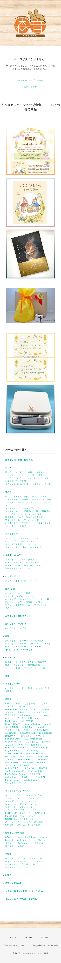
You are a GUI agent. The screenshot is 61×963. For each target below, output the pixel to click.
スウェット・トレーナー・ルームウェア (24, 641)
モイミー (22, 798)
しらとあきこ (31, 742)
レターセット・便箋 (41, 499)
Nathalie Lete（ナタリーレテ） (20, 819)
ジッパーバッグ (31, 520)
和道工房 (43, 768)
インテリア (10, 657)
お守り (39, 602)
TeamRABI (41, 777)
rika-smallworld (13, 739)
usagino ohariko (13, 742)
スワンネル (40, 813)
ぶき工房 (9, 706)
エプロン (36, 484)
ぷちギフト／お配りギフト (18, 616)
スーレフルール (12, 822)
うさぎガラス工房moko (27, 837)
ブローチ (32, 544)
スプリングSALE (13, 883)
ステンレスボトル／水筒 (16, 484)
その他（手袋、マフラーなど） (20, 649)
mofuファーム (43, 756)
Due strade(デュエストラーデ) (20, 709)
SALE (8, 875)
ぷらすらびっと (27, 715)
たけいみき (44, 715)
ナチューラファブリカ (15, 810)
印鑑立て (19, 605)
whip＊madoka (35, 771)
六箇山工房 (34, 774)
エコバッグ (20, 581)
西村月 (21, 718)
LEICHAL (22, 706)
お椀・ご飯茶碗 (35, 472)
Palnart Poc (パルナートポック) (20, 816)
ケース (8, 593)
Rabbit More (11, 721)
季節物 (8, 854)
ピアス (35, 538)
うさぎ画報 (44, 709)
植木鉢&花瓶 (34, 665)
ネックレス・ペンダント (16, 538)
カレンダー (10, 526)
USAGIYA (22, 745)
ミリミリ (9, 798)
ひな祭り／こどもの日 (15, 861)
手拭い (39, 565)
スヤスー (34, 804)
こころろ (9, 745)
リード (21, 688)
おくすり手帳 (11, 523)
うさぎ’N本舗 (11, 727)
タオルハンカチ (12, 565)
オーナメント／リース (34, 668)
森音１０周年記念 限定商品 (19, 460)
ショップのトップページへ (30, 80)
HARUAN (9, 748)
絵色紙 (25, 499)
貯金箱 (8, 662)
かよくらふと (26, 756)
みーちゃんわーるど (29, 765)
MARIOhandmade (33, 739)
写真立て (42, 662)
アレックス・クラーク (15, 783)
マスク (8, 605)
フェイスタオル (27, 560)
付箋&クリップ (43, 523)
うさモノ (9, 712)
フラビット (10, 807)
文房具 (8, 492)
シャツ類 (9, 644)
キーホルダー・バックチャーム (20, 599)
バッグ (8, 581)
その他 (48, 484)
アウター (34, 644)
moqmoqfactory (32, 724)
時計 (41, 599)
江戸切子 (9, 846)
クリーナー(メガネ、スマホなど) (20, 596)
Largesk (40, 727)
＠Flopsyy (28, 762)
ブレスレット (11, 547)
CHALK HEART (13, 724)
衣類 (7, 636)
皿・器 (8, 472)
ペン (7, 496)
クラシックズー (12, 795)
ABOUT (28, 938)
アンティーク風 (12, 668)
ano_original (45, 733)
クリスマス (10, 867)
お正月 (32, 858)
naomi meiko (25, 759)
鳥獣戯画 (38, 822)
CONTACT (46, 938)
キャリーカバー (43, 688)
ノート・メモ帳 (20, 496)
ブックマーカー (12, 511)
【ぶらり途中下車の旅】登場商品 (21, 899)
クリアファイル (39, 496)
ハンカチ (28, 565)
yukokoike (42, 759)
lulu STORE (28, 721)
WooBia (9, 825)
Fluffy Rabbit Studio (15, 774)
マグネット (27, 523)
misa (18, 703)
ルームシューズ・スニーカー (27, 646)
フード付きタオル (13, 568)
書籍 (7, 676)
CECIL (8, 703)
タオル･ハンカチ (13, 555)
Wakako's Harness (35, 753)
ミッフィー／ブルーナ (34, 795)
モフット (34, 798)
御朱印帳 (9, 517)
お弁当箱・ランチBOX (16, 481)
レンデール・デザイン (15, 804)
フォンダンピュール (14, 801)
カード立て (10, 514)
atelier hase (11, 777)
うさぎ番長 (29, 703)
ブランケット (40, 605)
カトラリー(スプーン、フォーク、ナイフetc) (26, 478)
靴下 (7, 646)
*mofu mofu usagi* (14, 771)
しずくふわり (28, 768)
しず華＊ (46, 742)
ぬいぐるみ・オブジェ (15, 624)
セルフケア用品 (22, 593)
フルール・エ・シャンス (28, 825)
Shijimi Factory (12, 780)
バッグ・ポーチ (12, 576)
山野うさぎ (36, 745)
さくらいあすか (41, 730)
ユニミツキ (10, 765)
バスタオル (10, 560)
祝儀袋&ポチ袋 (31, 511)
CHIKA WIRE (11, 768)
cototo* (47, 724)
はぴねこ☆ (26, 736)
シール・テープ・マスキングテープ (22, 508)
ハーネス (9, 688)
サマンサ (40, 736)
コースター (23, 475)
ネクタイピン (36, 547)
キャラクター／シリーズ (16, 791)
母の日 (25, 864)
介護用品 (9, 691)
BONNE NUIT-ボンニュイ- (18, 813)
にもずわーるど (12, 750)
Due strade (23, 843)
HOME (12, 938)
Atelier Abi (10, 733)
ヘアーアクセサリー (14, 544)
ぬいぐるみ (10, 628)
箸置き (41, 475)
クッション (18, 665)
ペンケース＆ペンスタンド (30, 517)
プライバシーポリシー (13, 945)
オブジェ (24, 628)
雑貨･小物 (10, 589)
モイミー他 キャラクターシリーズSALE (24, 891)
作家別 (8, 699)
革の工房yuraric (27, 733)
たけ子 (27, 730)
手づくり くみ (12, 730)
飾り (30, 688)
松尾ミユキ (33, 718)
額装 (7, 665)
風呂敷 (29, 602)
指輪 (24, 547)
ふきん (29, 568)
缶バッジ (9, 602)
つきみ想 (9, 759)
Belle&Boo (27, 727)
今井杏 (21, 712)
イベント (24, 867)
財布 (20, 602)
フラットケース (12, 520)
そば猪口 (19, 472)
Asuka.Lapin (30, 780)
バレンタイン (36, 861)
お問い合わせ (30, 87)
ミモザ (27, 822)
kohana (23, 748)
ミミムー (34, 810)
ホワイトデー (11, 864)
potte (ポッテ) (27, 807)
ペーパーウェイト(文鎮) (31, 514)
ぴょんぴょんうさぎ (37, 712)
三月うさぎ (10, 715)
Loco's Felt (10, 756)
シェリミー (33, 801)
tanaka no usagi (40, 748)
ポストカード (11, 499)
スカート (46, 644)
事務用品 (46, 511)
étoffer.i (41, 762)
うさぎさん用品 (12, 683)
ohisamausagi (12, 762)
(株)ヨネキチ (11, 736)
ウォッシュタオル (13, 562)
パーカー (22, 644)
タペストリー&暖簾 (24, 662)
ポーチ (33, 581)
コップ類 (9, 475)
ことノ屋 (43, 703)
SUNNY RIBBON (13, 753)
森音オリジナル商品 (14, 833)
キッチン (9, 468)
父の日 (35, 864)
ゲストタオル (32, 562)
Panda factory (31, 750)
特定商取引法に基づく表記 (45, 945)
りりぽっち (26, 777)
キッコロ (9, 718)
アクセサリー (11, 534)
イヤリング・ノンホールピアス (20, 541)
